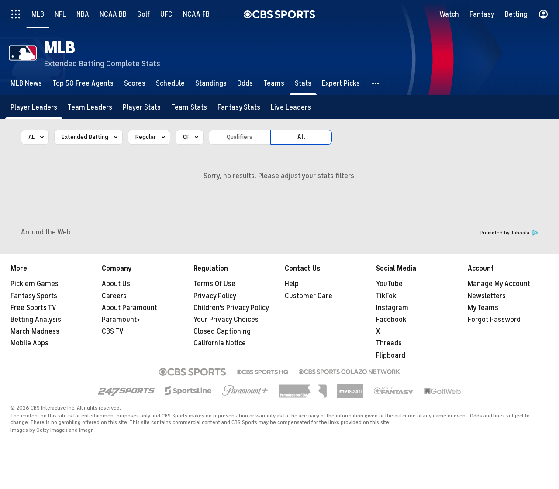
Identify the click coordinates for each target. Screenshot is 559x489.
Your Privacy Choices (226, 319)
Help (292, 283)
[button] (376, 83)
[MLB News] (26, 83)
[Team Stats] (189, 107)
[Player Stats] (141, 107)
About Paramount (129, 307)
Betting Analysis (35, 319)
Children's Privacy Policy (231, 307)
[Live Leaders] (291, 107)
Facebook (391, 319)
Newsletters (487, 296)
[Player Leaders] (33, 107)
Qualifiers (239, 137)
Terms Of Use (214, 283)
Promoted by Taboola (509, 233)
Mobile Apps (29, 343)
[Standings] (211, 83)
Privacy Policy (214, 296)
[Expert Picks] (341, 83)
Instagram (392, 307)
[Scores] (135, 83)
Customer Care (308, 296)
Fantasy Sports (33, 296)
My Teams (483, 307)
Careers (114, 296)
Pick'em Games (34, 283)
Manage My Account (499, 283)
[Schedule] (170, 83)
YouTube (389, 283)
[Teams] (274, 83)
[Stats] (303, 83)
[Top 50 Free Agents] (83, 83)
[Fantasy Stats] (239, 107)
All (301, 137)
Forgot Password (494, 319)
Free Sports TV (33, 307)
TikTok (386, 296)
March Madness (34, 331)
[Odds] (245, 83)
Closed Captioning (222, 331)
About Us (116, 283)
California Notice (219, 343)
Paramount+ (121, 319)
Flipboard (390, 355)
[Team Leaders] (89, 107)
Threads (389, 343)
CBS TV (113, 331)
